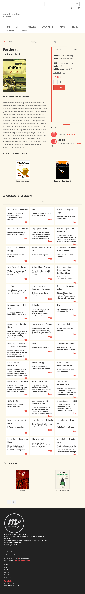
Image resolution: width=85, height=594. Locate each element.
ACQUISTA (59, 88)
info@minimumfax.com (13, 585)
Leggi (26, 222)
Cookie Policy (7, 577)
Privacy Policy (7, 574)
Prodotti (4, 41)
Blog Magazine (7, 569)
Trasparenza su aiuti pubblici (11, 554)
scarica (79, 143)
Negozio (6, 567)
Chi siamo (6, 564)
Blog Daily (6, 572)
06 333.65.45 (7, 583)
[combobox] (59, 4)
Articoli (42, 202)
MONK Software (25, 558)
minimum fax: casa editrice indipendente (11, 15)
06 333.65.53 (16, 583)
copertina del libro (70, 135)
